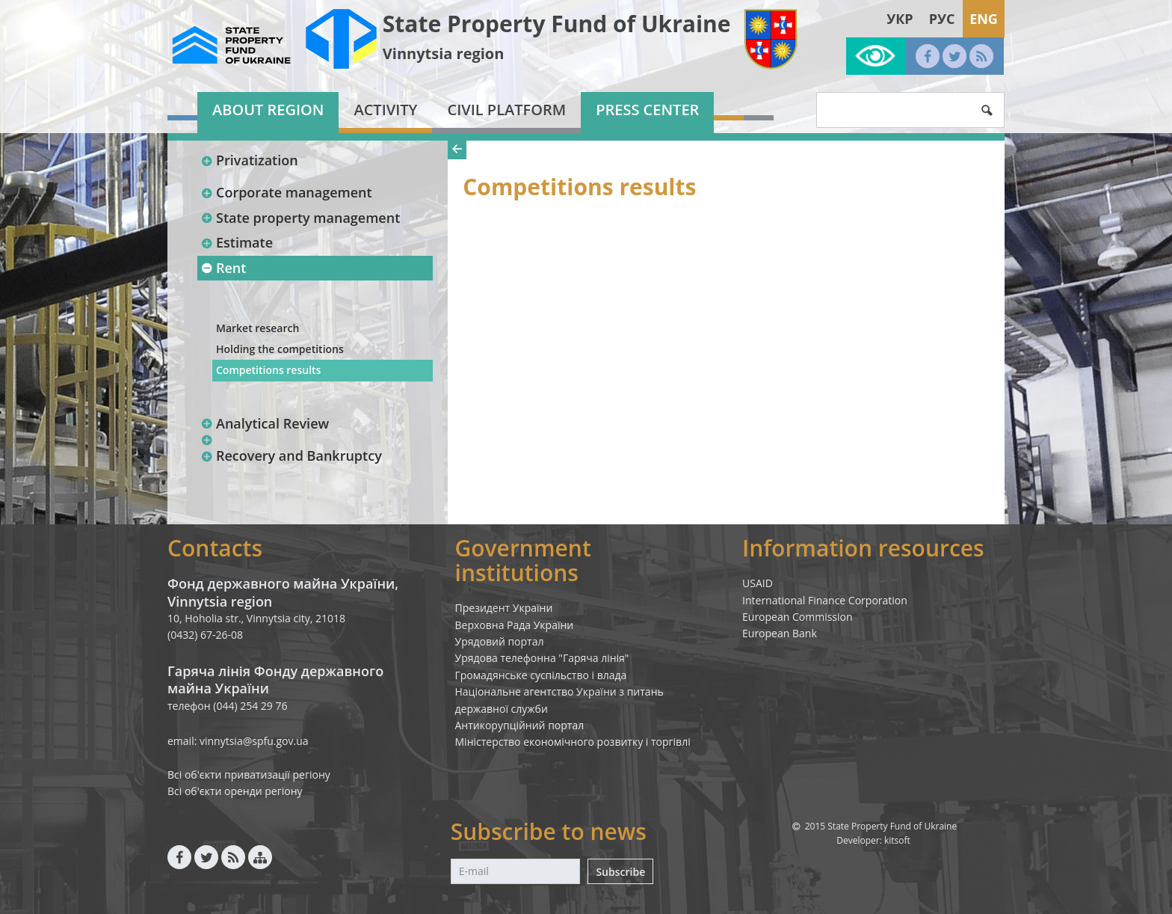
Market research (257, 328)
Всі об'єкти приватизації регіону (248, 774)
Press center (647, 109)
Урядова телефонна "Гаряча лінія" (542, 658)
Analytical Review (264, 423)
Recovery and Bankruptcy (291, 455)
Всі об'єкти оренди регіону (235, 791)
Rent (223, 268)
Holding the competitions (280, 349)
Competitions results (268, 370)
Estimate (236, 242)
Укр (899, 19)
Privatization (249, 160)
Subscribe (620, 872)
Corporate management (286, 192)
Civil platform (506, 109)
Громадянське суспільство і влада (541, 675)
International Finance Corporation (824, 600)
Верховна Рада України (514, 625)
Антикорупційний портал (520, 725)
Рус (942, 19)
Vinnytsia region (444, 53)
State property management (300, 218)
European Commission (797, 617)
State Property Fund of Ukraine (557, 23)
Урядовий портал (499, 641)
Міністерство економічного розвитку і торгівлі (573, 741)
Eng (983, 19)
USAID (757, 583)
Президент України (504, 608)
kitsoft (897, 840)
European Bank (779, 633)
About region (268, 109)
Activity (385, 109)
